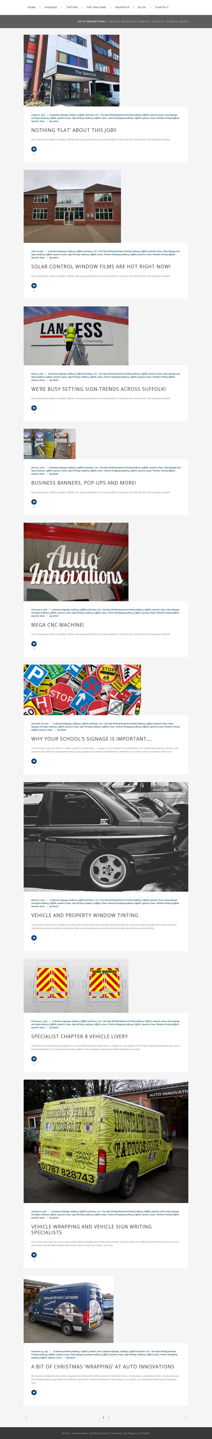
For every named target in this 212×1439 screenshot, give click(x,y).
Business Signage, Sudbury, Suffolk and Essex (73, 115)
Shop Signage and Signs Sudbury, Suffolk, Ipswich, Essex (97, 1354)
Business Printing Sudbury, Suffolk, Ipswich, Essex (78, 1351)
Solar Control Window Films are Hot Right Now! (101, 266)
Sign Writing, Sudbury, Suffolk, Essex (89, 118)
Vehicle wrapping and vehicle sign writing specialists (91, 1229)
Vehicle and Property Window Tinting (84, 915)
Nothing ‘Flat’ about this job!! (74, 130)
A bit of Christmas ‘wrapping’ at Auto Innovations (102, 1366)
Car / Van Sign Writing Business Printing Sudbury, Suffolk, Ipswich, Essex (129, 115)
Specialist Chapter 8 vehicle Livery (79, 1036)
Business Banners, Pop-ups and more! (83, 482)
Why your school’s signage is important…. (91, 739)
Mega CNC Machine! (57, 625)
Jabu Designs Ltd (131, 1433)
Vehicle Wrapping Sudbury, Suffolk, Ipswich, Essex (132, 118)
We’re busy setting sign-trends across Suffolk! (98, 389)
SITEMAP (145, 1433)
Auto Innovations (91, 21)
